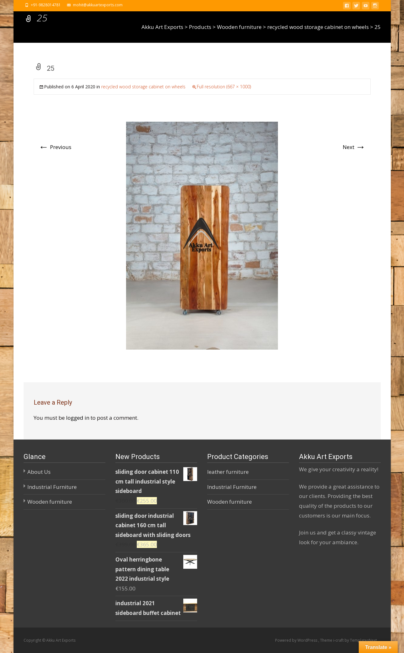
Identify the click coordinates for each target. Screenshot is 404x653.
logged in (77, 417)
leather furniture (228, 471)
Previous (55, 147)
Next (354, 147)
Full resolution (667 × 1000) (224, 87)
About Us (39, 471)
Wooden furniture (49, 501)
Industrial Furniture (52, 486)
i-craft (339, 640)
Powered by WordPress (296, 640)
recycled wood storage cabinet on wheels (143, 87)
